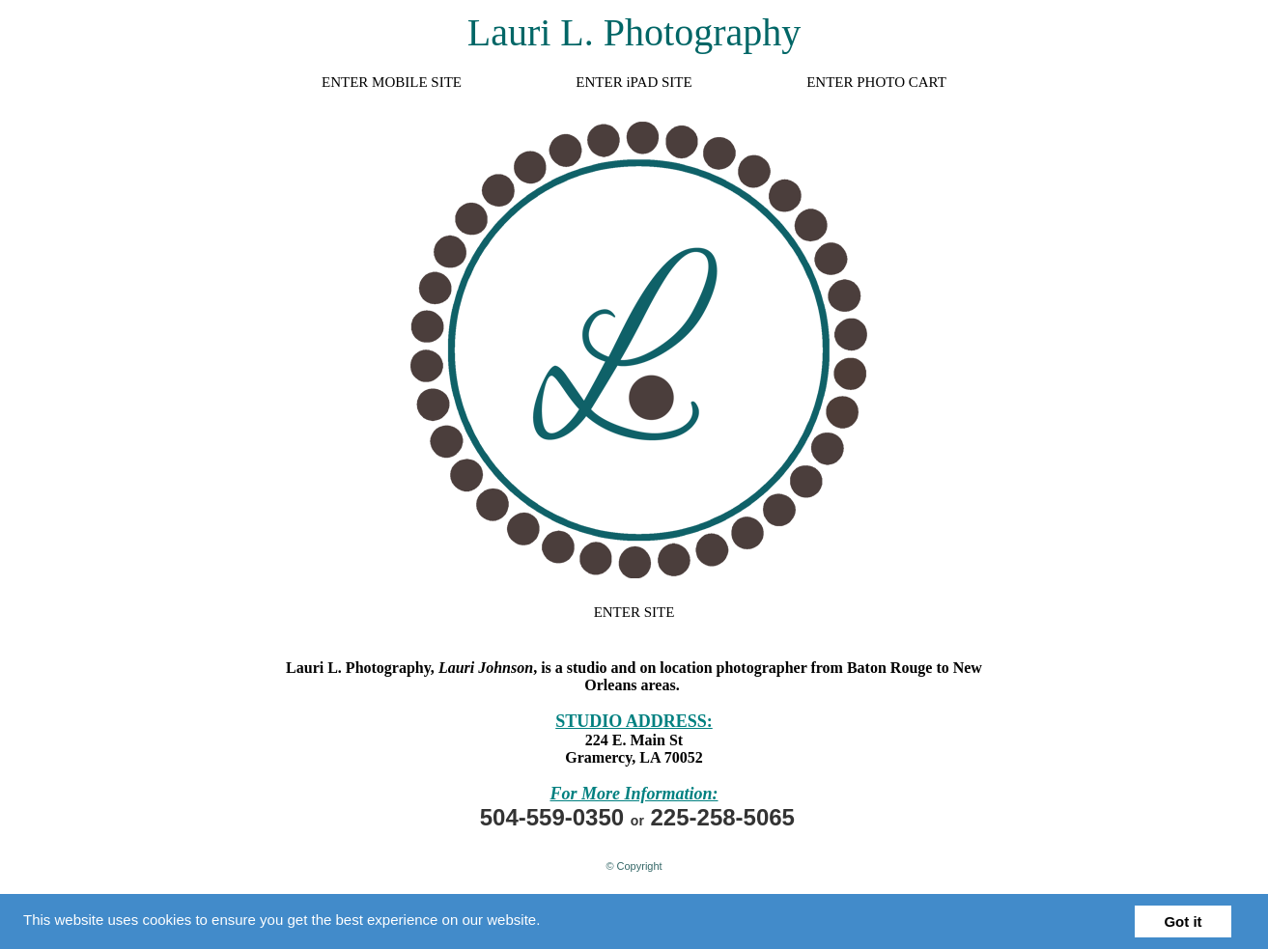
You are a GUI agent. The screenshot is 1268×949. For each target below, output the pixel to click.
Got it (1182, 921)
